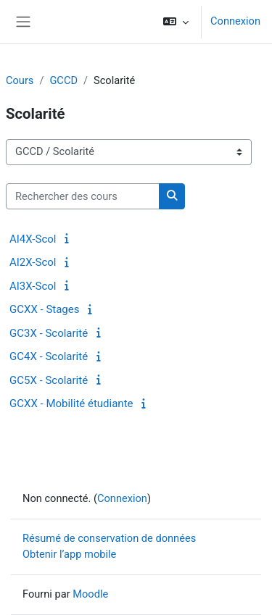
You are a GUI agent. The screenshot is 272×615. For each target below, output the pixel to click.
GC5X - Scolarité (48, 380)
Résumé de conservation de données (109, 538)
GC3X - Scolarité (48, 333)
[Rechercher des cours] (83, 196)
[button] (176, 21)
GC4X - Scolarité (48, 356)
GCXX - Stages (44, 309)
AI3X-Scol (32, 286)
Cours (19, 80)
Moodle (90, 594)
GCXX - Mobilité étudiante (71, 403)
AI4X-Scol (32, 239)
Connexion (235, 21)
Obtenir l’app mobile (69, 554)
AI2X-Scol (32, 262)
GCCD (63, 80)
